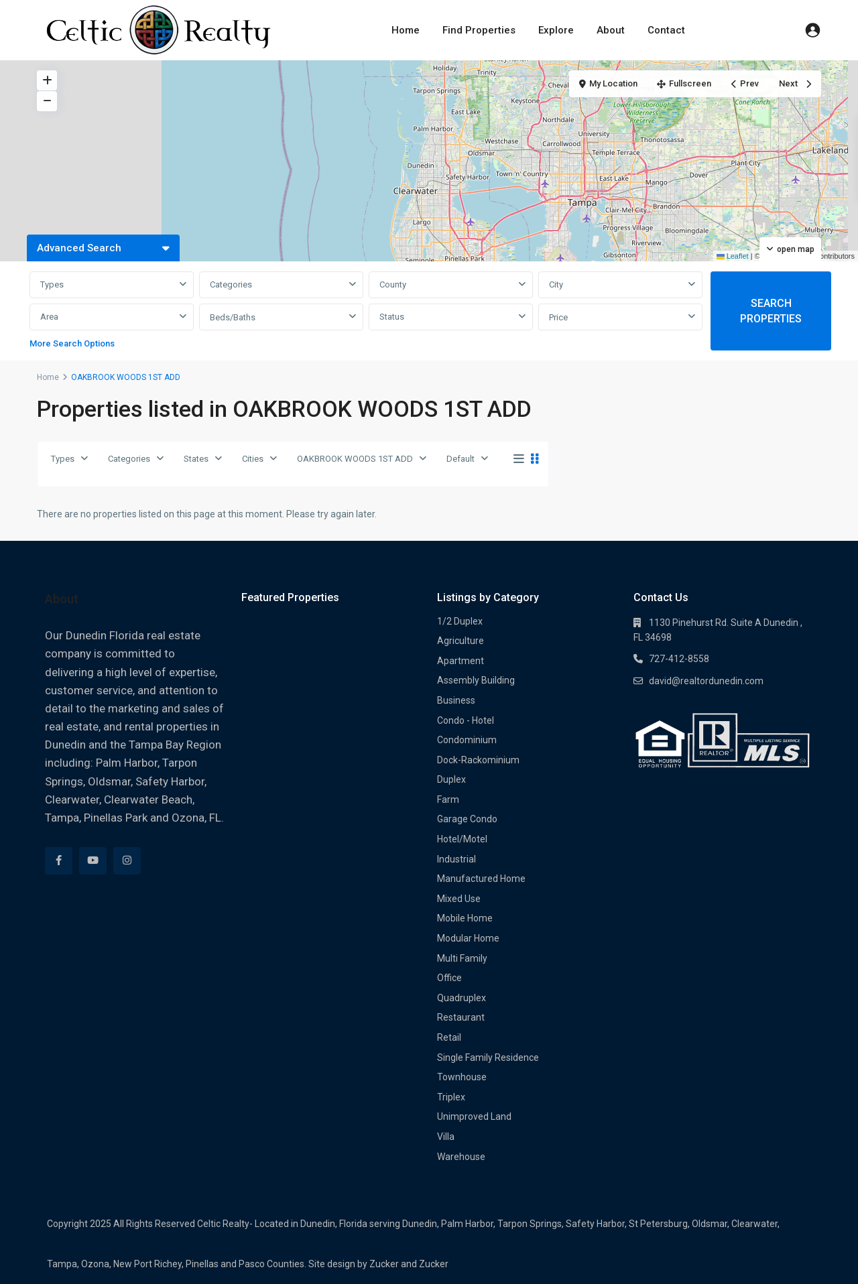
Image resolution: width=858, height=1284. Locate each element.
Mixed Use (459, 898)
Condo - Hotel (465, 720)
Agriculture (460, 640)
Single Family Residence (488, 1057)
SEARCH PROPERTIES (771, 311)
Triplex (451, 1097)
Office (449, 977)
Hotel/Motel (462, 839)
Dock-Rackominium (478, 760)
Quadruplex (461, 997)
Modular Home (468, 938)
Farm (448, 799)
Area (49, 317)
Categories (231, 284)
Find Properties (479, 30)
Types (52, 284)
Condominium (467, 739)
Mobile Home (465, 918)
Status (391, 317)
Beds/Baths (232, 317)
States (196, 459)
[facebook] (58, 861)
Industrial (456, 859)
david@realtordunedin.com (706, 681)
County (392, 284)
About (610, 30)
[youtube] (93, 861)
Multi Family (462, 958)
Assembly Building (476, 680)
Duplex (451, 779)
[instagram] (127, 861)
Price (558, 317)
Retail (449, 1037)
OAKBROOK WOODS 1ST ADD (355, 459)
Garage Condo (467, 819)
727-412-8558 (679, 658)
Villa (445, 1136)
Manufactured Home (481, 878)
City (556, 284)
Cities (252, 459)
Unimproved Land (474, 1116)
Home (407, 30)
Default (460, 459)
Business (456, 700)
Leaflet (733, 256)
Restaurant (461, 1017)
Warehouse (461, 1156)
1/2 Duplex (460, 621)
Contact (665, 30)
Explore (556, 30)
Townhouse (462, 1077)
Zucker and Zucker (408, 1264)
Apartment (460, 660)
